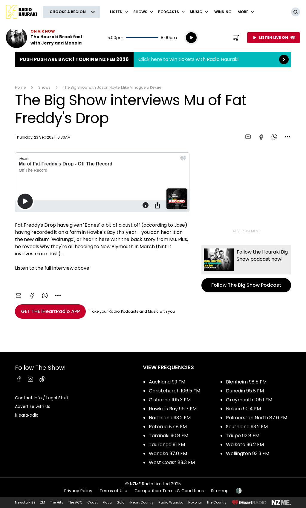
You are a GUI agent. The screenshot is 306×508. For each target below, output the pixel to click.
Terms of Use (113, 491)
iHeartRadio (27, 415)
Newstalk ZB (25, 502)
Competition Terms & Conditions (169, 491)
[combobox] (287, 136)
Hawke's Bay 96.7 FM (173, 408)
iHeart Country (141, 502)
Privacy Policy (78, 491)
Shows (44, 87)
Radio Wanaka (170, 502)
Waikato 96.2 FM (245, 444)
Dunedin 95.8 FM (245, 390)
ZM (42, 502)
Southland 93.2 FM (247, 426)
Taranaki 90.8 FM (168, 435)
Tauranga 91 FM (167, 444)
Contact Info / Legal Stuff (42, 398)
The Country (216, 502)
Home (20, 87)
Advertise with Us (32, 406)
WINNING (223, 11)
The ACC (75, 502)
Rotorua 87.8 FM (168, 426)
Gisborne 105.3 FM (170, 399)
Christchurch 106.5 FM (174, 390)
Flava (107, 502)
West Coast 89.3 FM (172, 462)
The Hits (56, 502)
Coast (92, 502)
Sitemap (220, 491)
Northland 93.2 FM (170, 417)
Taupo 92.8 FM (242, 435)
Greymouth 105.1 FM (249, 399)
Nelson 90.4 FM (243, 408)
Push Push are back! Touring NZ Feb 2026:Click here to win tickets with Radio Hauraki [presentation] (153, 59)
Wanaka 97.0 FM (168, 453)
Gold (121, 502)
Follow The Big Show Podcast (246, 268)
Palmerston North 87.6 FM (256, 417)
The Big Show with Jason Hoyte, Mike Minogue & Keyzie (112, 87)
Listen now (44, 37)
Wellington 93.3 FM (247, 453)
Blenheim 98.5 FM (246, 381)
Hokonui (195, 502)
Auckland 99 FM (167, 381)
